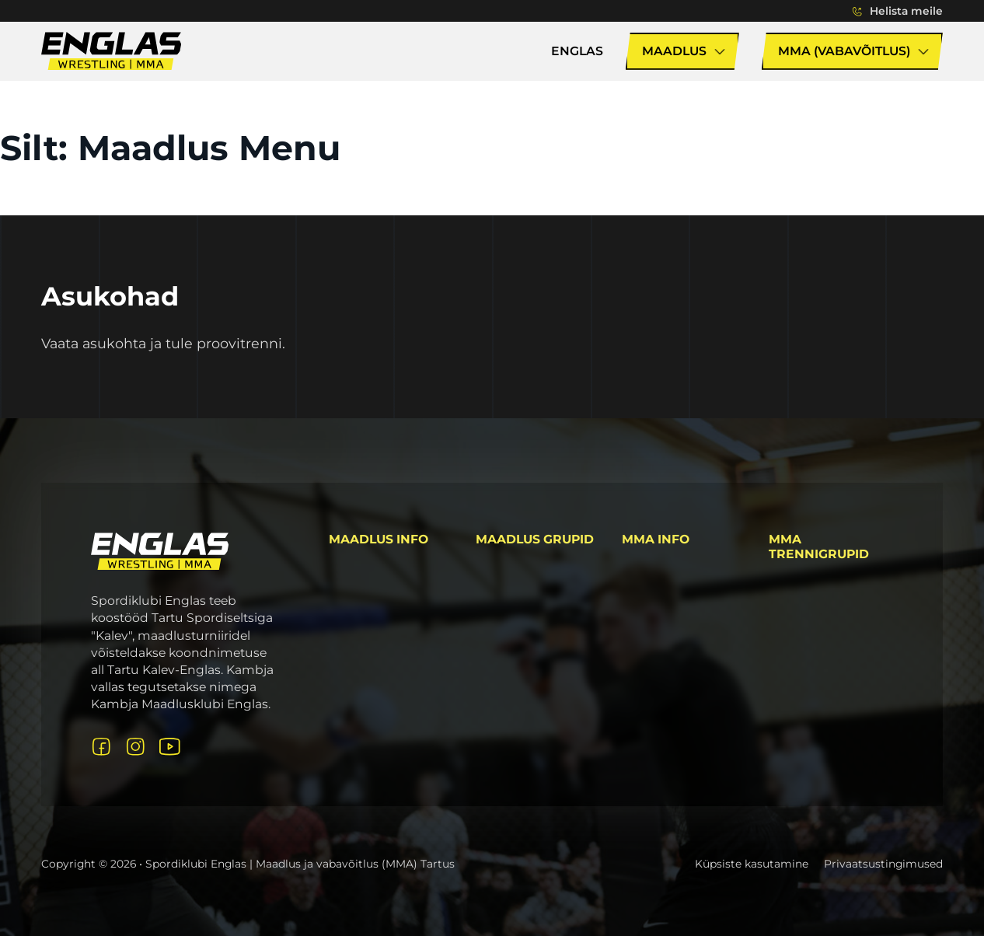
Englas (577, 51)
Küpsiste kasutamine (751, 863)
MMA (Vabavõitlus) (844, 51)
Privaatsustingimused (883, 863)
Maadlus (674, 51)
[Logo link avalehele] (160, 551)
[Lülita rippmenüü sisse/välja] (857, 11)
